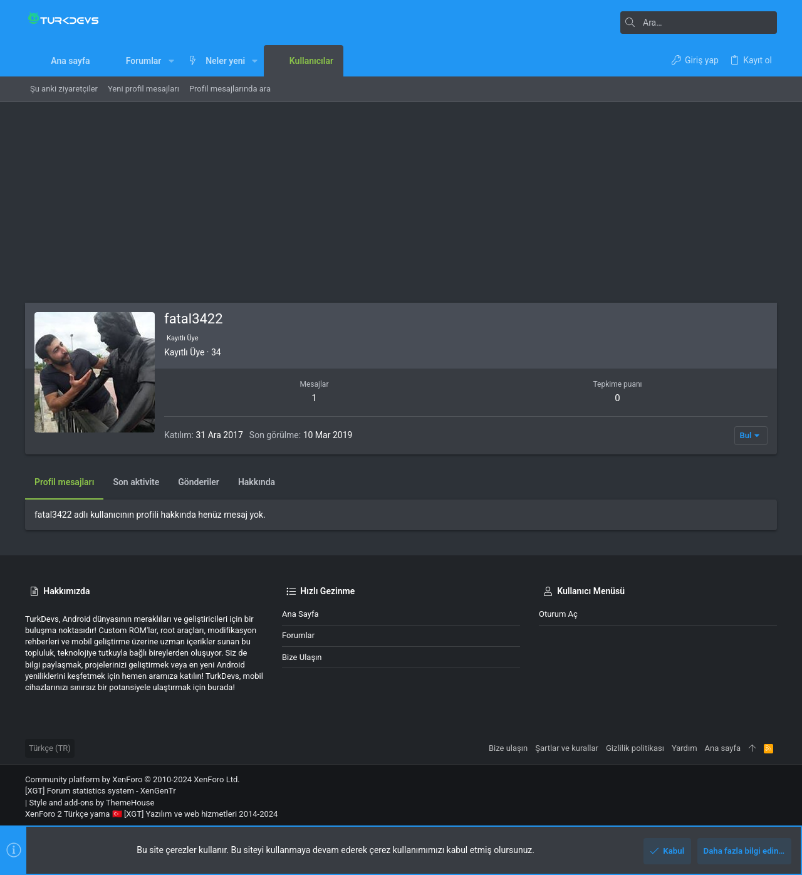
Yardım (684, 748)
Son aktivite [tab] (136, 482)
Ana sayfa (300, 614)
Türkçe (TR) (50, 748)
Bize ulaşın (302, 657)
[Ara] (698, 22)
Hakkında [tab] (256, 482)
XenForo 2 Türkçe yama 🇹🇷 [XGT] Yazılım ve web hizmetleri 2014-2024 (151, 814)
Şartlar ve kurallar (566, 748)
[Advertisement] (401, 196)
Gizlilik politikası (635, 748)
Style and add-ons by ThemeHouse (91, 802)
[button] (170, 60)
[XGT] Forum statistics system (100, 790)
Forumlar (298, 635)
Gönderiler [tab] (198, 482)
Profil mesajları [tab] (64, 482)
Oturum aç (558, 614)
